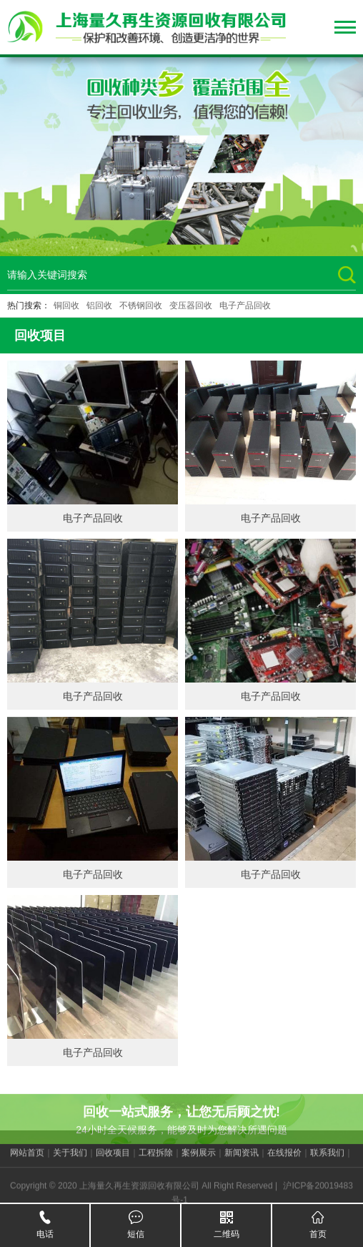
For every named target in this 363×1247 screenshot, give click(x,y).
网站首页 (27, 1160)
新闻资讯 (241, 1160)
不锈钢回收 (140, 305)
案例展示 (199, 1160)
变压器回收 (190, 305)
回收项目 (113, 1160)
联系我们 (327, 1160)
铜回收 (66, 305)
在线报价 (284, 1160)
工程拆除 (156, 1160)
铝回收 (99, 305)
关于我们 (70, 1160)
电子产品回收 (245, 305)
